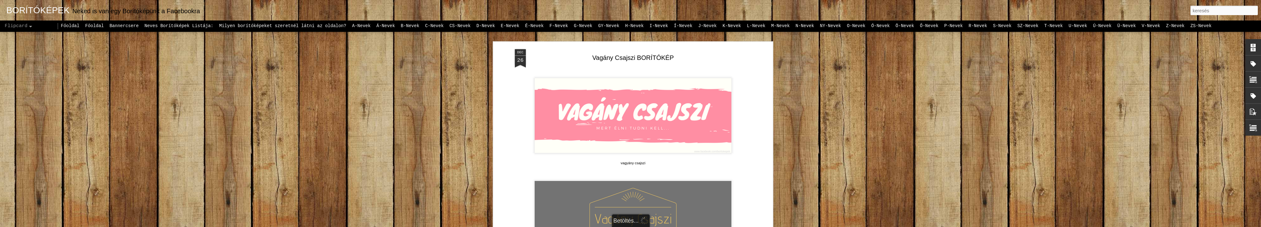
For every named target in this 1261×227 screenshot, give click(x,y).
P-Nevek (953, 25)
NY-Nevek (830, 25)
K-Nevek (732, 25)
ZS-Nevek (1201, 25)
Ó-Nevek (880, 25)
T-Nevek (1053, 25)
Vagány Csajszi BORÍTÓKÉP (633, 57)
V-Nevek (1151, 25)
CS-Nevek (460, 25)
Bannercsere (123, 25)
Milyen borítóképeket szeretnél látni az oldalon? (282, 25)
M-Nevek (780, 25)
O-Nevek (856, 25)
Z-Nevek (1175, 25)
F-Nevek (558, 25)
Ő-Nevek (929, 25)
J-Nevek (707, 25)
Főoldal (70, 25)
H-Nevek (634, 25)
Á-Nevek (385, 25)
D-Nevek (485, 25)
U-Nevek (1078, 25)
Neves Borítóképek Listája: (178, 25)
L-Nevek (756, 25)
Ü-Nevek (1126, 25)
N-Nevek (805, 25)
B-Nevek (410, 25)
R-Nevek (978, 25)
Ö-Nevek (905, 25)
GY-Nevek (608, 25)
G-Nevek (583, 25)
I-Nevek (658, 25)
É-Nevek (534, 25)
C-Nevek (434, 25)
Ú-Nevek (1102, 25)
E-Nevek (510, 25)
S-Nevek (1002, 25)
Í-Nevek (683, 25)
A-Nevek (361, 25)
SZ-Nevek (1027, 25)
